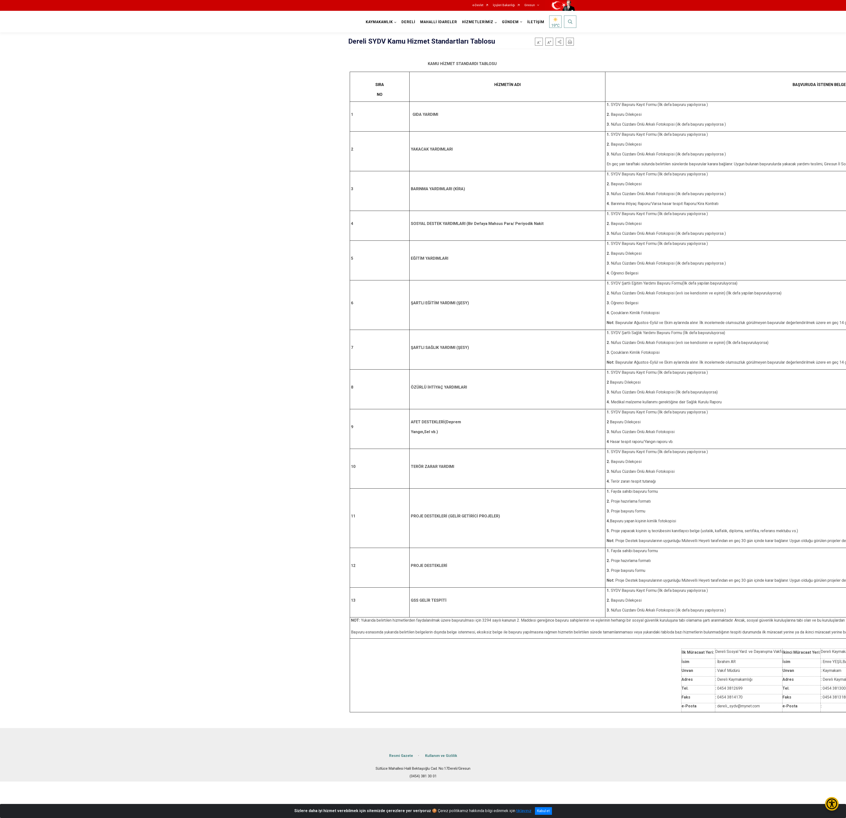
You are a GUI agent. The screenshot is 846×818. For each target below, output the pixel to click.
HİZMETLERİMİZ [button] (477, 22)
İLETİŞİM (535, 22)
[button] (560, 42)
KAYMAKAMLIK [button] (379, 22)
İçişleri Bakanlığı (504, 5)
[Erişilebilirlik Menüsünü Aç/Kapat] (832, 804)
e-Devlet (477, 5)
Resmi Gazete (401, 756)
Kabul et (543, 811)
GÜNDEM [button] (510, 22)
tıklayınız (523, 810)
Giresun (529, 5)
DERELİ (408, 22)
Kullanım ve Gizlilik (441, 756)
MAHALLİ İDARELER (438, 22)
